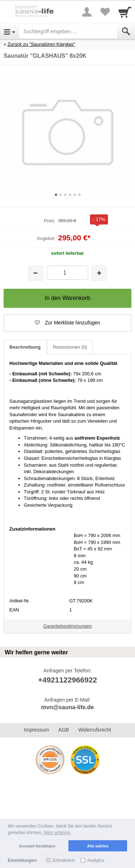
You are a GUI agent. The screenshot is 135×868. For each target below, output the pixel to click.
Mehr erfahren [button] (57, 832)
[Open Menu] (9, 31)
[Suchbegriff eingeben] (68, 31)
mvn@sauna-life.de (67, 707)
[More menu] (86, 11)
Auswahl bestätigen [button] (37, 846)
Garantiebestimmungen (67, 626)
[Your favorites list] (104, 11)
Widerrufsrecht (94, 730)
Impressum (36, 730)
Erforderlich (64, 860)
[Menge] (67, 273)
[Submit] (126, 31)
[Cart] (125, 11)
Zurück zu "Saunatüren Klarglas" (41, 44)
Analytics (95, 860)
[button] (67, 323)
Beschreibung (25, 347)
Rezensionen (70, 347)
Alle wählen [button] (97, 846)
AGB (63, 730)
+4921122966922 (67, 680)
